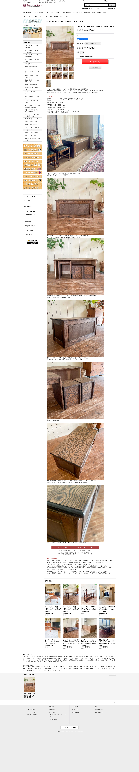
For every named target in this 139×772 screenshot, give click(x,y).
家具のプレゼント (76, 712)
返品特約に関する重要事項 (85, 56)
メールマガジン (29, 230)
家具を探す (51, 706)
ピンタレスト (75, 709)
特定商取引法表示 (30, 226)
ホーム (27, 706)
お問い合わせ (28, 234)
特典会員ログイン (86, 8)
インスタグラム (75, 706)
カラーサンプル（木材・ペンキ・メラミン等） (58, 715)
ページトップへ (112, 703)
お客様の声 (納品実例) (31, 714)
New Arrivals (52, 709)
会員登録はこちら (97, 8)
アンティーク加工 (53, 719)
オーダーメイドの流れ (31, 712)
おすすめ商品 (52, 712)
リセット (113, 674)
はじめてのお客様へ (30, 709)
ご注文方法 (28, 222)
